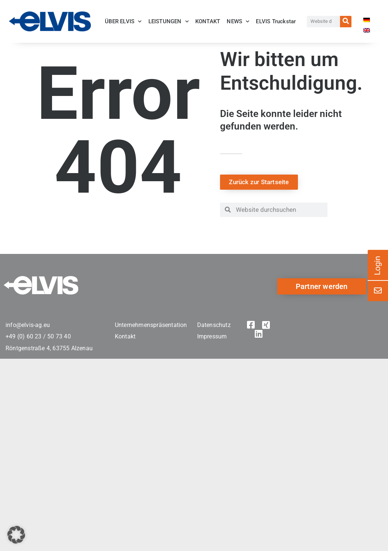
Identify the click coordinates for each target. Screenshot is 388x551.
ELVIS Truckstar (276, 21)
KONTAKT (207, 21)
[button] (16, 535)
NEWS (238, 21)
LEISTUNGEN (168, 21)
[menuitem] (366, 22)
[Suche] (345, 21)
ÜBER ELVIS (123, 21)
